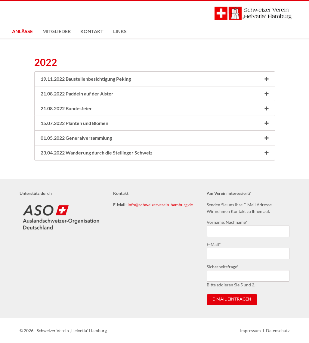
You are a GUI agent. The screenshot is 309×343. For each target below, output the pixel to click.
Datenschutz (277, 330)
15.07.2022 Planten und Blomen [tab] (74, 123)
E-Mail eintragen (231, 299)
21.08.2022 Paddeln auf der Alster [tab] (77, 93)
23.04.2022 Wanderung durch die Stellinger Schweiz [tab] (97, 152)
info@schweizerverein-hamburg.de (160, 204)
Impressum (250, 330)
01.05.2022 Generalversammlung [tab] (76, 138)
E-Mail (216, 244)
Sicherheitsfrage (223, 266)
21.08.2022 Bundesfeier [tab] (66, 108)
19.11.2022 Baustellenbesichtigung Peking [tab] (86, 79)
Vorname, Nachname (227, 222)
